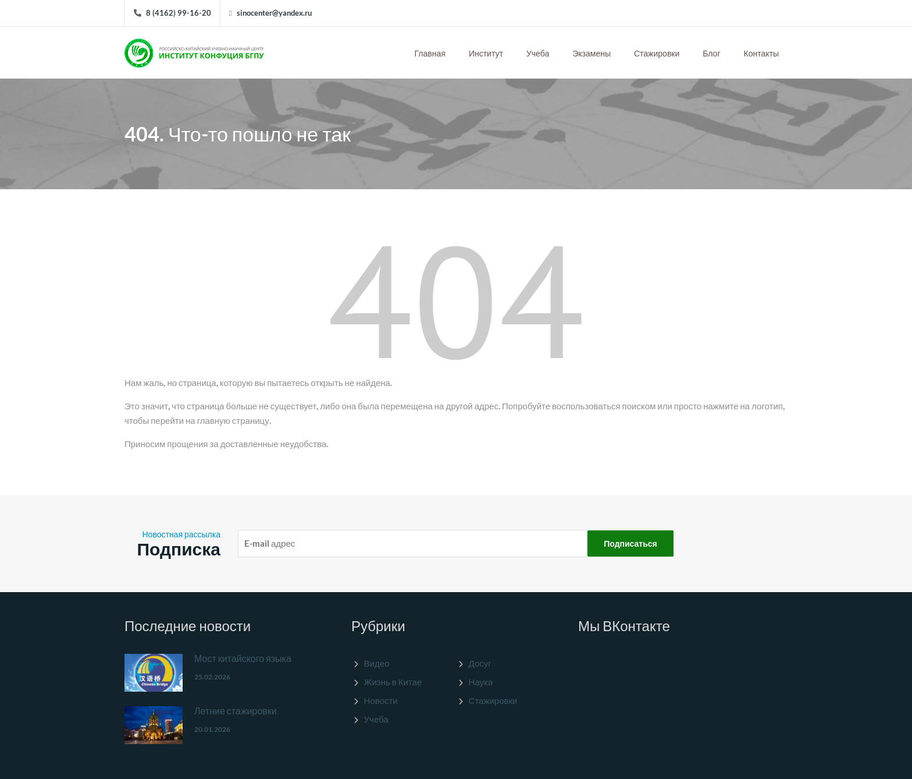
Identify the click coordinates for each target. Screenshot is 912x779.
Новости (381, 700)
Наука (481, 682)
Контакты (761, 53)
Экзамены (591, 53)
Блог (711, 53)
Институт (486, 53)
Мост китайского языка (242, 658)
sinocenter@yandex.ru (274, 12)
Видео (377, 663)
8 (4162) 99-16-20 (178, 12)
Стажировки (656, 53)
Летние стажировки (235, 710)
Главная (430, 53)
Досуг (480, 663)
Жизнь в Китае (393, 682)
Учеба (537, 53)
